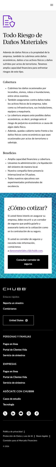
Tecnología (8, 404)
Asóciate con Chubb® (18, 391)
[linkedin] (13, 413)
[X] (5, 413)
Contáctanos (9, 309)
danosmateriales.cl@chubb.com (26, 251)
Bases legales (42, 436)
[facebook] (36, 413)
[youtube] (21, 413)
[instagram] (29, 413)
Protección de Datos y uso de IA (18, 436)
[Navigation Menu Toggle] (51, 5)
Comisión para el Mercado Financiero (20, 441)
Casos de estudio (12, 399)
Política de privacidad (13, 432)
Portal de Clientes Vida (15, 350)
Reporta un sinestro (13, 303)
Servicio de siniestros (14, 355)
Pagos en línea (10, 344)
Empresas (9, 364)
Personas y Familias (17, 337)
